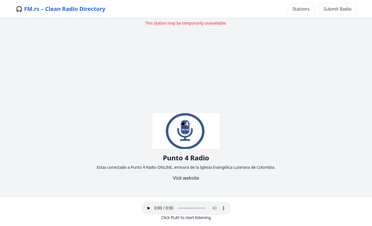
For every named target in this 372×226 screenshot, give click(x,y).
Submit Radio (338, 9)
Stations (301, 9)
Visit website (186, 178)
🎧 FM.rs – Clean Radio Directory (60, 9)
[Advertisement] (186, 65)
